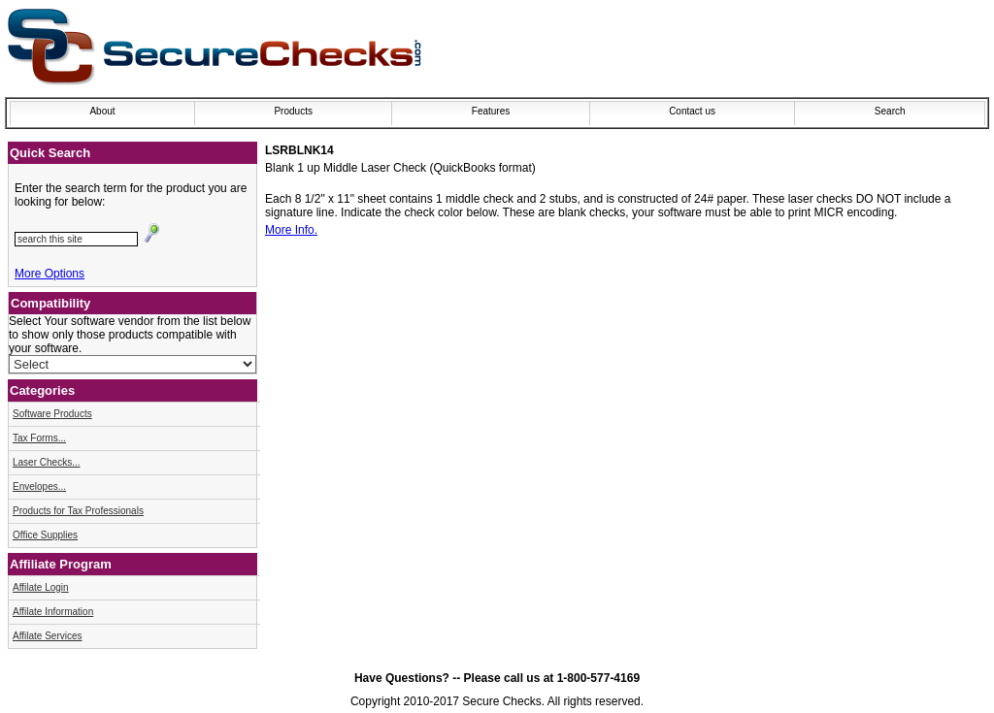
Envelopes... (39, 486)
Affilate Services (48, 636)
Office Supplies (45, 535)
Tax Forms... (39, 438)
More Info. (291, 230)
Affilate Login (41, 587)
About (102, 111)
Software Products (52, 413)
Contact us (692, 111)
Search (890, 111)
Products (293, 111)
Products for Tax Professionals (78, 510)
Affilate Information (53, 611)
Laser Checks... (46, 462)
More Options (49, 273)
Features (491, 111)
